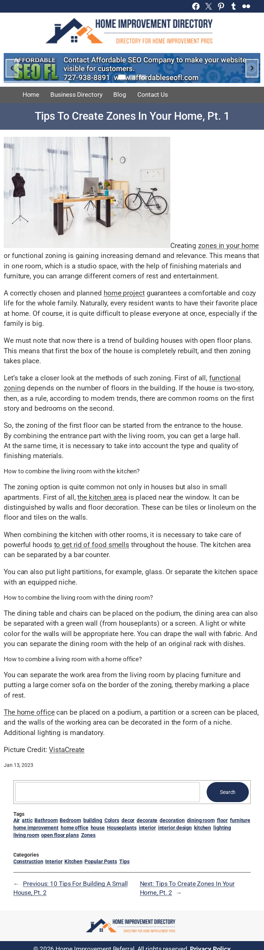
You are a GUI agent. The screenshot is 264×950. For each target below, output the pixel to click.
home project (124, 293)
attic (27, 820)
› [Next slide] (252, 67)
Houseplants (122, 828)
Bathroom (45, 820)
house (98, 828)
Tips (124, 861)
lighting (222, 828)
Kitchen (73, 861)
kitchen (202, 828)
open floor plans (59, 835)
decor (128, 820)
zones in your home (228, 245)
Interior (53, 861)
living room (26, 835)
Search (227, 792)
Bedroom (70, 820)
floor (222, 820)
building (92, 820)
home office (74, 828)
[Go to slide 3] (142, 77)
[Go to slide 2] (132, 77)
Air (16, 820)
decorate (147, 820)
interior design (175, 828)
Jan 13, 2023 (18, 765)
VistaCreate (66, 749)
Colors (111, 820)
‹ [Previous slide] (12, 67)
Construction (28, 861)
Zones (88, 835)
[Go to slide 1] (122, 77)
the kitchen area (101, 497)
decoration (172, 820)
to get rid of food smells (92, 544)
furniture (240, 820)
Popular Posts (100, 861)
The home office (29, 712)
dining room (201, 820)
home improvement (36, 828)
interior (147, 828)
